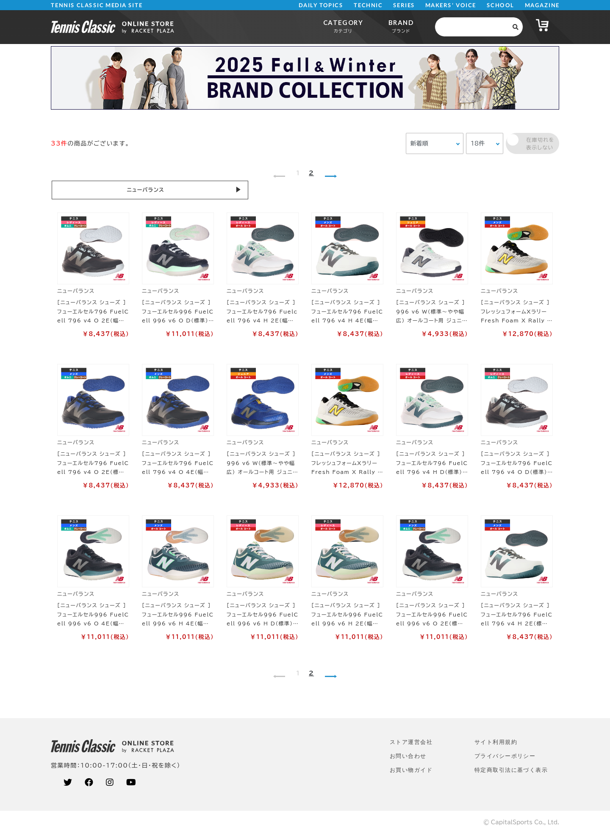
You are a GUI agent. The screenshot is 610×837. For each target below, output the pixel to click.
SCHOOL (500, 5)
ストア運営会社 (411, 745)
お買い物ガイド (411, 773)
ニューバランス (97, 190)
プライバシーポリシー (504, 759)
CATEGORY (343, 26)
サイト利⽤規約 (495, 745)
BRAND (400, 26)
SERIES (404, 5)
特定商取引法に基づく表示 (511, 773)
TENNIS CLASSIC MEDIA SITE (97, 5)
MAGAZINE (542, 5)
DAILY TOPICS (321, 5)
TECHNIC (368, 5)
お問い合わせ (408, 759)
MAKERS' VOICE (450, 5)
